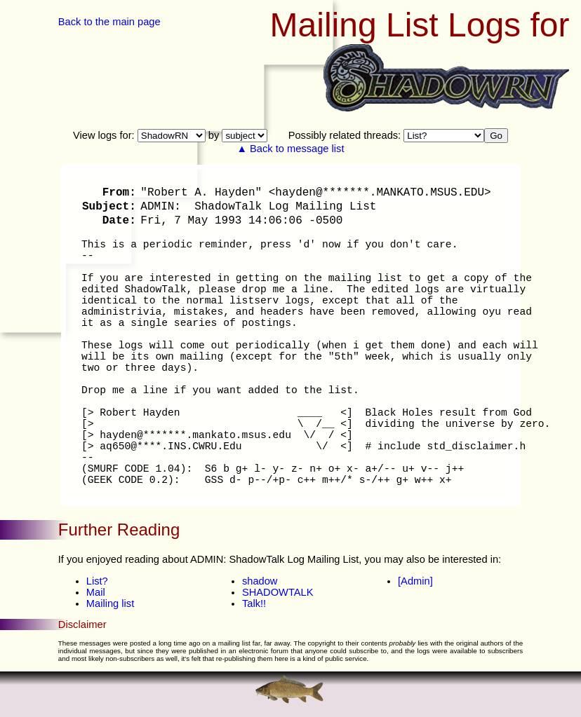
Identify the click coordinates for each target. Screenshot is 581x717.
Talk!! (254, 603)
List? (97, 581)
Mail (95, 592)
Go (496, 135)
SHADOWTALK (278, 592)
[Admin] (415, 581)
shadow (260, 581)
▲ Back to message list (291, 148)
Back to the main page (109, 21)
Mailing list (110, 603)
